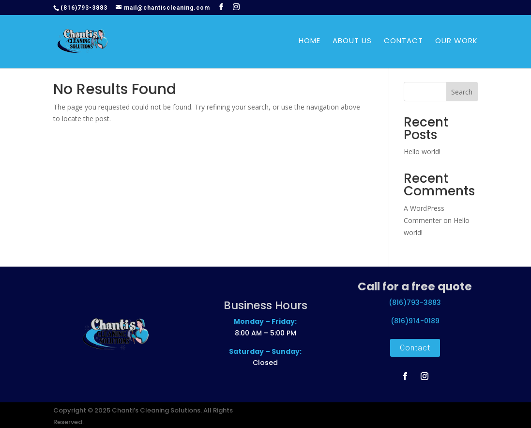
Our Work (456, 43)
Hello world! (422, 151)
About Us (352, 43)
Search (461, 91)
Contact (403, 43)
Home (309, 43)
